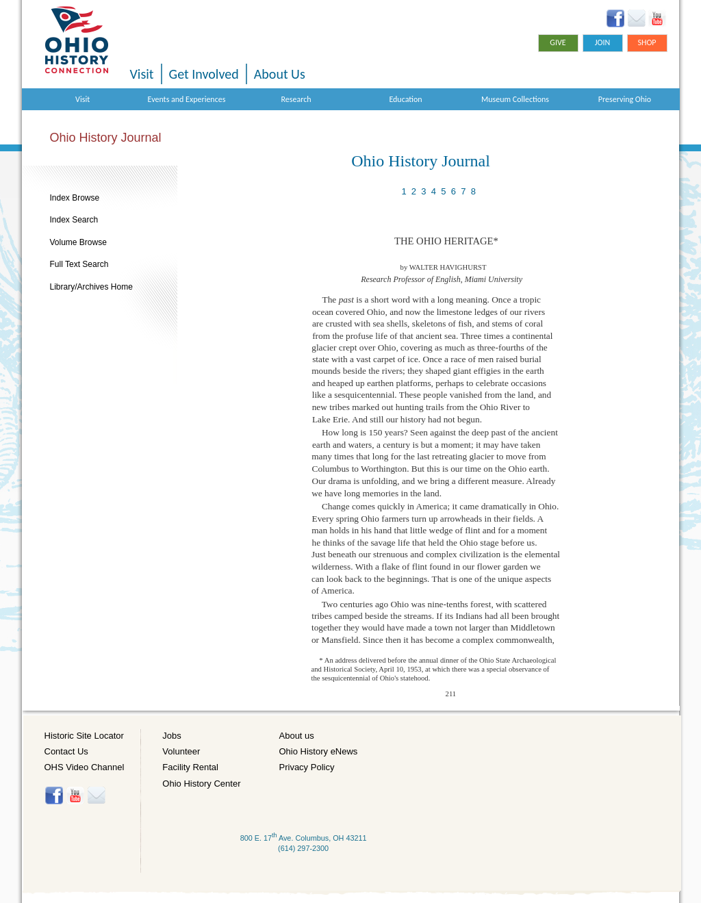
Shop (646, 42)
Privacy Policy (307, 767)
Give (557, 42)
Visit (142, 74)
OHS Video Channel (84, 767)
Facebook (616, 18)
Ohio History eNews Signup (636, 18)
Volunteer (181, 751)
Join (603, 42)
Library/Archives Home (91, 287)
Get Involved (204, 74)
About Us (279, 74)
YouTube (657, 18)
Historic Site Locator (84, 735)
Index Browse (75, 198)
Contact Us (66, 751)
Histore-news (96, 795)
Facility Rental (190, 767)
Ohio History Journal (106, 137)
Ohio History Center (201, 783)
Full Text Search (79, 264)
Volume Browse (78, 242)
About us (296, 735)
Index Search (74, 220)
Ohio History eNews (318, 751)
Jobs (171, 735)
